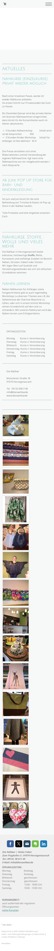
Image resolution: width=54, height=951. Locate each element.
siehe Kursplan (10, 910)
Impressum (6, 931)
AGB (15, 931)
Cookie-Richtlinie (8, 937)
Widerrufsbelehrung (28, 931)
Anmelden (5, 943)
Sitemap (21, 937)
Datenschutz (39, 934)
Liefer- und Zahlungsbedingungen (16, 934)
